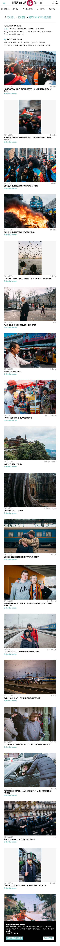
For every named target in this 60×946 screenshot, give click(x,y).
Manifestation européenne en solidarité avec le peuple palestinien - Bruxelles (28, 138)
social (43, 31)
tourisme (49, 31)
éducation (31, 29)
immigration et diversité (11, 31)
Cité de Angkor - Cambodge (13, 511)
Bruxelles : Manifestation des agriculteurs (19, 232)
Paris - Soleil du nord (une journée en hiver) (20, 325)
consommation (22, 29)
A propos (41, 9)
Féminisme (40, 45)
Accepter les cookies (14, 938)
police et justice (25, 31)
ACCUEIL (11, 17)
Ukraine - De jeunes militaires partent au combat (21, 557)
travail (6, 34)
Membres (4, 9)
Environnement (8, 45)
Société (21, 17)
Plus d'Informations (12, 933)
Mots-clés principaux (14, 40)
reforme (22, 45)
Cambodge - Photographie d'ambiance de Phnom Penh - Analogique (27, 279)
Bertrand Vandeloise (40, 17)
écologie (47, 45)
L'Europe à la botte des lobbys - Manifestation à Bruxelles (25, 886)
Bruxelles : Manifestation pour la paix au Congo (21, 186)
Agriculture (34, 43)
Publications (28, 9)
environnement (39, 29)
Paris (14, 43)
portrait (33, 31)
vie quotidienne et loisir (16, 34)
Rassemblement (31, 45)
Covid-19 (42, 43)
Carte (15, 9)
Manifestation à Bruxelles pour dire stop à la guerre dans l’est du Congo (27, 90)
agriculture (12, 29)
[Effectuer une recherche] (53, 3)
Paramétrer (48, 938)
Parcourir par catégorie (12, 26)
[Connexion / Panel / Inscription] (57, 3)
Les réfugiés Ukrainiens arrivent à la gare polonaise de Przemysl (27, 745)
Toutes (6, 29)
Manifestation (8, 43)
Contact (52, 9)
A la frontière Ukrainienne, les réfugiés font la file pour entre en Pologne (28, 792)
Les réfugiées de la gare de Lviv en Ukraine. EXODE (21, 652)
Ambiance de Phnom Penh (12, 371)
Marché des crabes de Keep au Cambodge (18, 418)
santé (38, 31)
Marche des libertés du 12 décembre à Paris (19, 839)
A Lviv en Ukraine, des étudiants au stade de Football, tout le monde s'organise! (28, 604)
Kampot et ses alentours (13, 464)
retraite (19, 43)
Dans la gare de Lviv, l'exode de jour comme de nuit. (22, 698)
